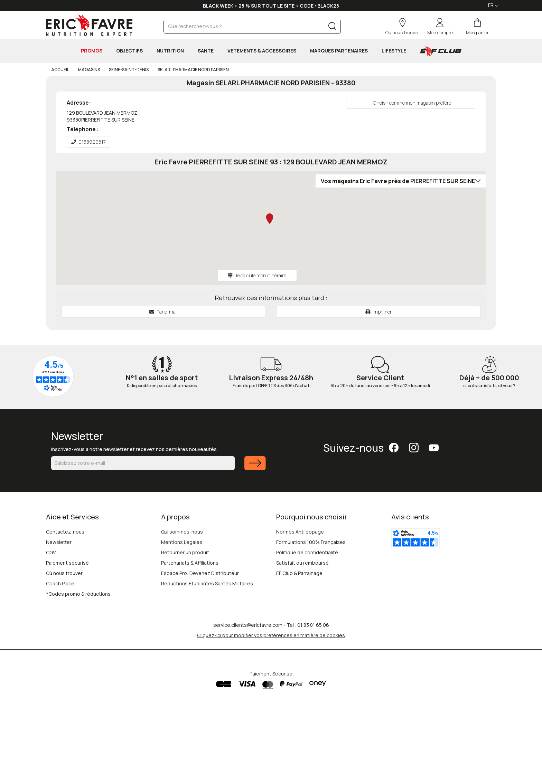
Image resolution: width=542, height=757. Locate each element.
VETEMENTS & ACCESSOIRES (261, 50)
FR (493, 5)
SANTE (206, 50)
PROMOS (91, 50)
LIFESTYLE (394, 50)
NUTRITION (170, 50)
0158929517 (88, 141)
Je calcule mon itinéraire (257, 275)
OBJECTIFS (129, 50)
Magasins (88, 70)
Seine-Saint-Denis (128, 70)
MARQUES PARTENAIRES (339, 50)
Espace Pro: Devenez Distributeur (200, 573)
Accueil (60, 70)
